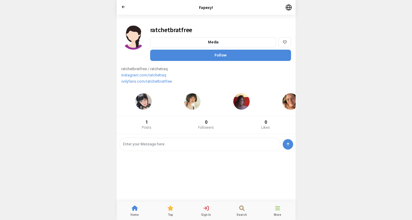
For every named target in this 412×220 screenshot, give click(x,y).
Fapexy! (206, 7)
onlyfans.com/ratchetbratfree (146, 81)
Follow (220, 55)
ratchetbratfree (171, 30)
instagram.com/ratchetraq (143, 75)
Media (213, 42)
